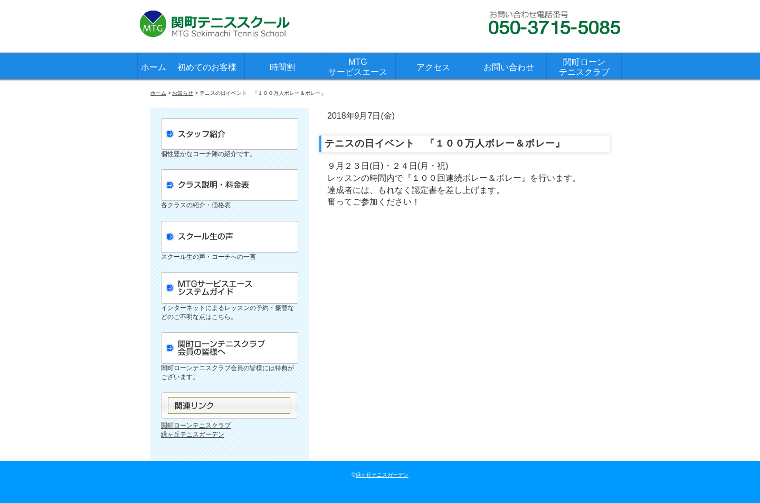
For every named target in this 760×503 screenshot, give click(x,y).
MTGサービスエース (357, 66)
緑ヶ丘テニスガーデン (192, 434)
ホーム (153, 67)
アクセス (433, 67)
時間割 (282, 67)
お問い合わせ (508, 67)
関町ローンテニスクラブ (584, 66)
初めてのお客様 (206, 67)
